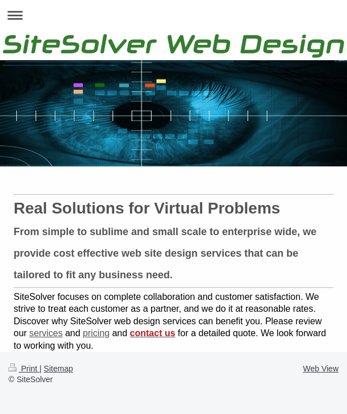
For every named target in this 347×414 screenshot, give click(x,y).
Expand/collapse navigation (173, 15)
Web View (320, 368)
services (46, 333)
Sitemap (58, 368)
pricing (96, 333)
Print (24, 368)
